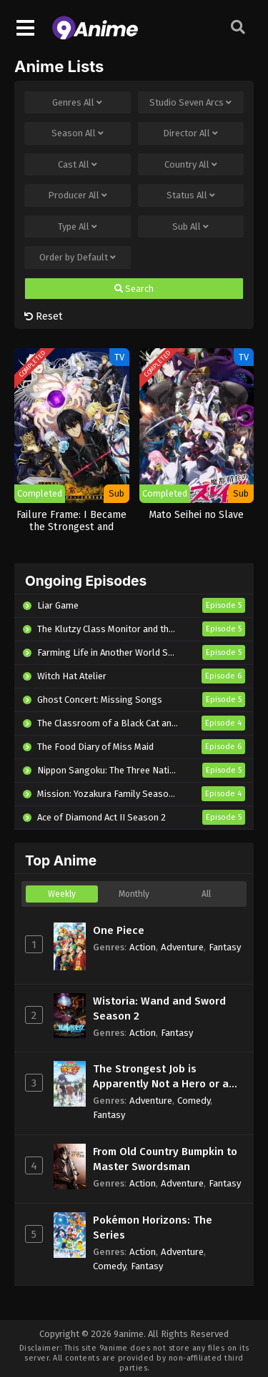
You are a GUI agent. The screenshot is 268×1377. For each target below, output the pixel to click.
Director (190, 133)
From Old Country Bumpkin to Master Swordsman (165, 1159)
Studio (190, 102)
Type (77, 226)
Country (190, 164)
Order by (77, 257)
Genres (77, 102)
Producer (77, 195)
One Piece (118, 930)
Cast (77, 164)
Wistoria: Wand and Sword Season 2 (159, 1008)
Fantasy (225, 947)
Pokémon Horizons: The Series (152, 1227)
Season (77, 133)
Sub (190, 226)
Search (134, 289)
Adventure (182, 947)
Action (142, 947)
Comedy (193, 1100)
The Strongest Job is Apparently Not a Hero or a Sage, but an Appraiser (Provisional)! (161, 1077)
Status (191, 195)
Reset (43, 316)
